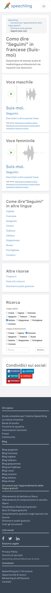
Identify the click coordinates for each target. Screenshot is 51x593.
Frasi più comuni (15, 281)
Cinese (10, 225)
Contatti (6, 581)
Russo (9, 245)
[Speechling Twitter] (12, 539)
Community (8, 437)
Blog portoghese (11, 467)
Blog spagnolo (10, 449)
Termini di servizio (12, 555)
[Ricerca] (17, 350)
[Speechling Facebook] (5, 539)
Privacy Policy (10, 551)
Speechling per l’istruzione (17, 571)
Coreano (11, 255)
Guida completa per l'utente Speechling (24, 416)
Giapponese (13, 240)
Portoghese (12, 250)
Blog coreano (9, 474)
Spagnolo (11, 221)
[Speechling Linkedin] (19, 539)
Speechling (13, 20)
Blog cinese (8, 481)
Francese (11, 216)
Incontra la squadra (13, 426)
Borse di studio (10, 423)
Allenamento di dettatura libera (20, 496)
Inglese (10, 211)
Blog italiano (9, 477)
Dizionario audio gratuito (21, 28)
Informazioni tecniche (14, 430)
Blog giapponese (11, 463)
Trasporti (11, 276)
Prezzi (5, 433)
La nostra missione (12, 419)
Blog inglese (9, 456)
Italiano (10, 235)
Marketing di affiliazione (15, 578)
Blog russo (8, 470)
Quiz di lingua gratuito (14, 510)
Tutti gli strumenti (12, 524)
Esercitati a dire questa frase (22, 118)
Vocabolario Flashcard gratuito (19, 506)
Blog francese (9, 453)
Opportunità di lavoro (14, 574)
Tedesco (10, 230)
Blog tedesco (9, 460)
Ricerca (40, 350)
